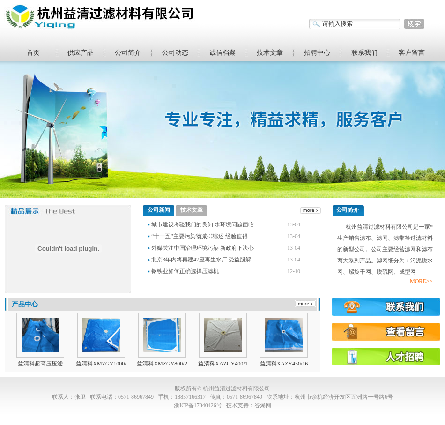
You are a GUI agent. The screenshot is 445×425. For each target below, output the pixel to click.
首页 (33, 52)
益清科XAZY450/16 (284, 363)
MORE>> (421, 281)
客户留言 (412, 52)
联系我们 (364, 52)
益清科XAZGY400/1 (222, 363)
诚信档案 (222, 52)
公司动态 (175, 52)
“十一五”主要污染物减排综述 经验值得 (199, 236)
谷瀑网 (262, 405)
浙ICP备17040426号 (198, 405)
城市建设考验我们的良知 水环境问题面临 (202, 224)
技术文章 (270, 52)
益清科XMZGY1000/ (101, 363)
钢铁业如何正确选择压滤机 (185, 271)
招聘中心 (317, 52)
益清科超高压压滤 (40, 363)
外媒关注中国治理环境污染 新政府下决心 (202, 248)
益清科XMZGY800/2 (162, 363)
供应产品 (80, 52)
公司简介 (128, 52)
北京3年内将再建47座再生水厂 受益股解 (201, 259)
